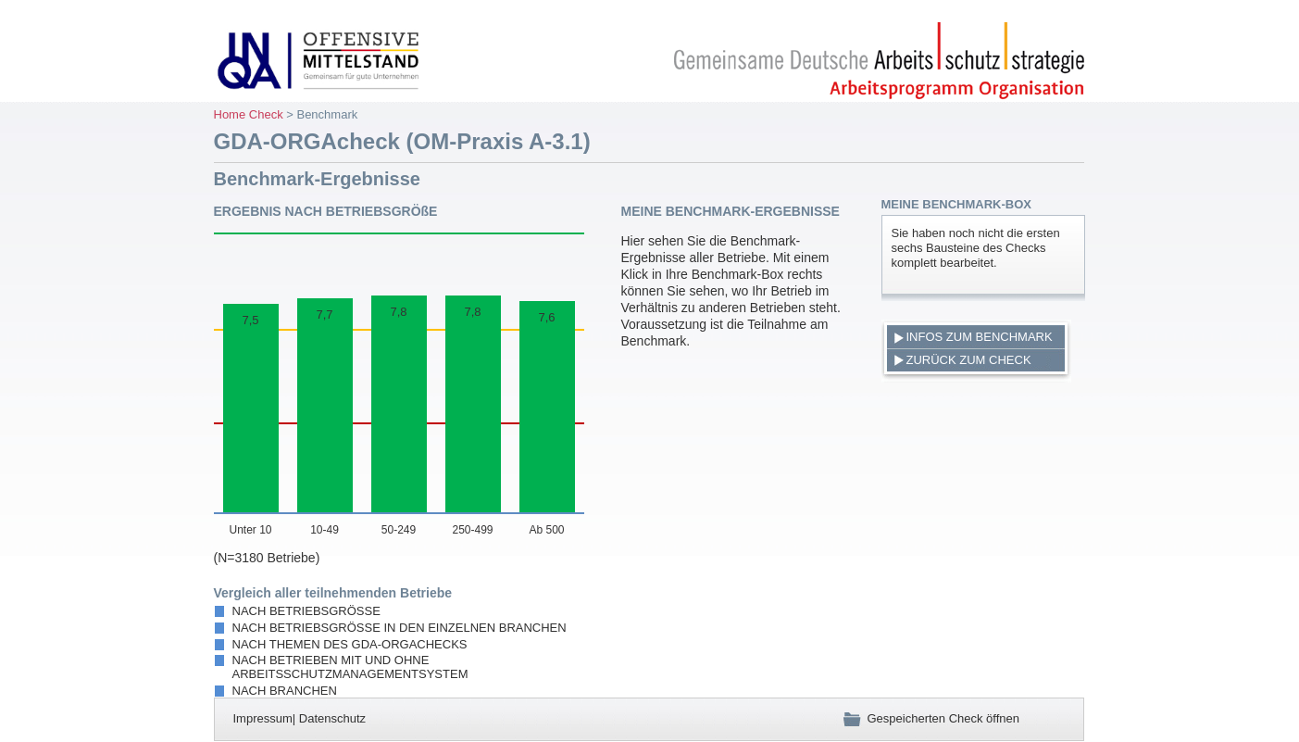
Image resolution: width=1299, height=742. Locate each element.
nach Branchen (284, 691)
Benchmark (326, 114)
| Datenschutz (329, 718)
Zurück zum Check (968, 360)
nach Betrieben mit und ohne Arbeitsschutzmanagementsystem (350, 667)
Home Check (248, 114)
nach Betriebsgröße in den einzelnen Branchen (399, 628)
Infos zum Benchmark (979, 337)
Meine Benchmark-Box (956, 204)
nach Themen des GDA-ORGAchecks (350, 644)
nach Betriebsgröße (306, 611)
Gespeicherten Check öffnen (931, 718)
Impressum (263, 718)
